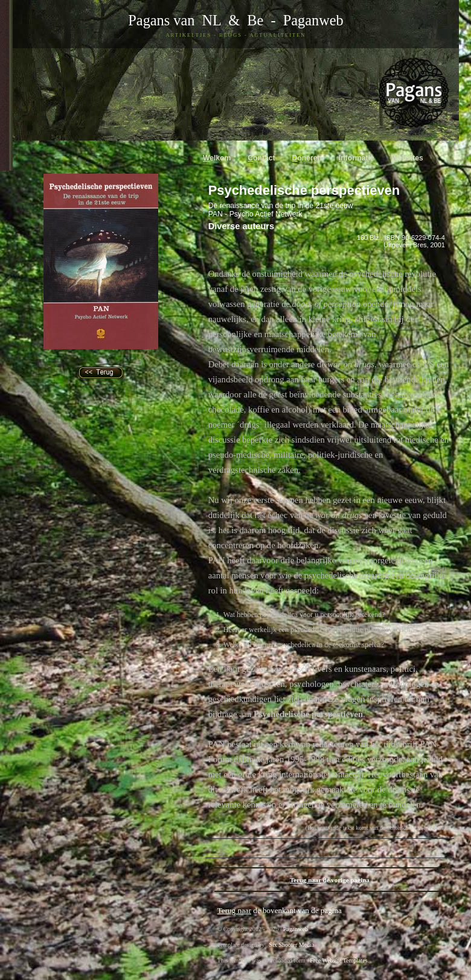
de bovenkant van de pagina (279, 910)
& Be (242, 20)
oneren (307, 158)
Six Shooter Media (291, 944)
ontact (261, 158)
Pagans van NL (174, 20)
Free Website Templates (338, 960)
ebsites (407, 158)
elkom (217, 158)
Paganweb (313, 20)
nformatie (356, 158)
